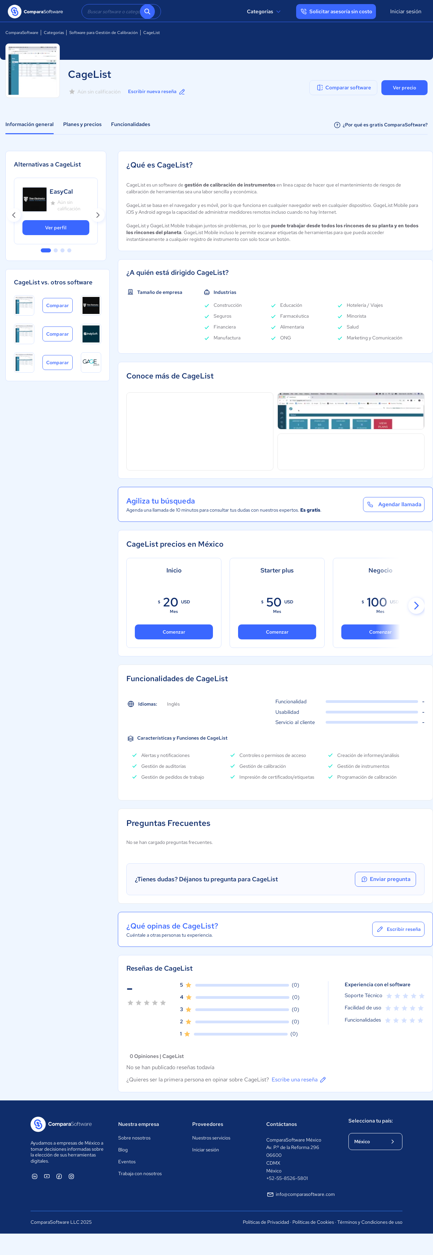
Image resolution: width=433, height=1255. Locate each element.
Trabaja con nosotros (140, 1173)
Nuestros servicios (211, 1138)
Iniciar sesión (405, 11)
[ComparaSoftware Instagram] (71, 1176)
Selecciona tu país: (370, 1120)
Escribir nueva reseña (157, 92)
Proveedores (207, 1124)
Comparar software (343, 88)
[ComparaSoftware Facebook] (59, 1176)
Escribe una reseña (299, 1080)
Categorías (265, 11)
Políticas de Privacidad (266, 1222)
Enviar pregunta (385, 879)
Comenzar (277, 632)
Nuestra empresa (138, 1124)
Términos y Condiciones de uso (369, 1222)
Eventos (127, 1162)
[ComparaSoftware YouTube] (47, 1176)
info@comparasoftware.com (300, 1194)
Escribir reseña (398, 929)
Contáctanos (281, 1124)
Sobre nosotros (134, 1138)
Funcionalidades (130, 124)
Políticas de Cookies (313, 1222)
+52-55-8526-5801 (287, 1178)
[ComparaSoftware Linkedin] (35, 1176)
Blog (123, 1150)
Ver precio (404, 88)
